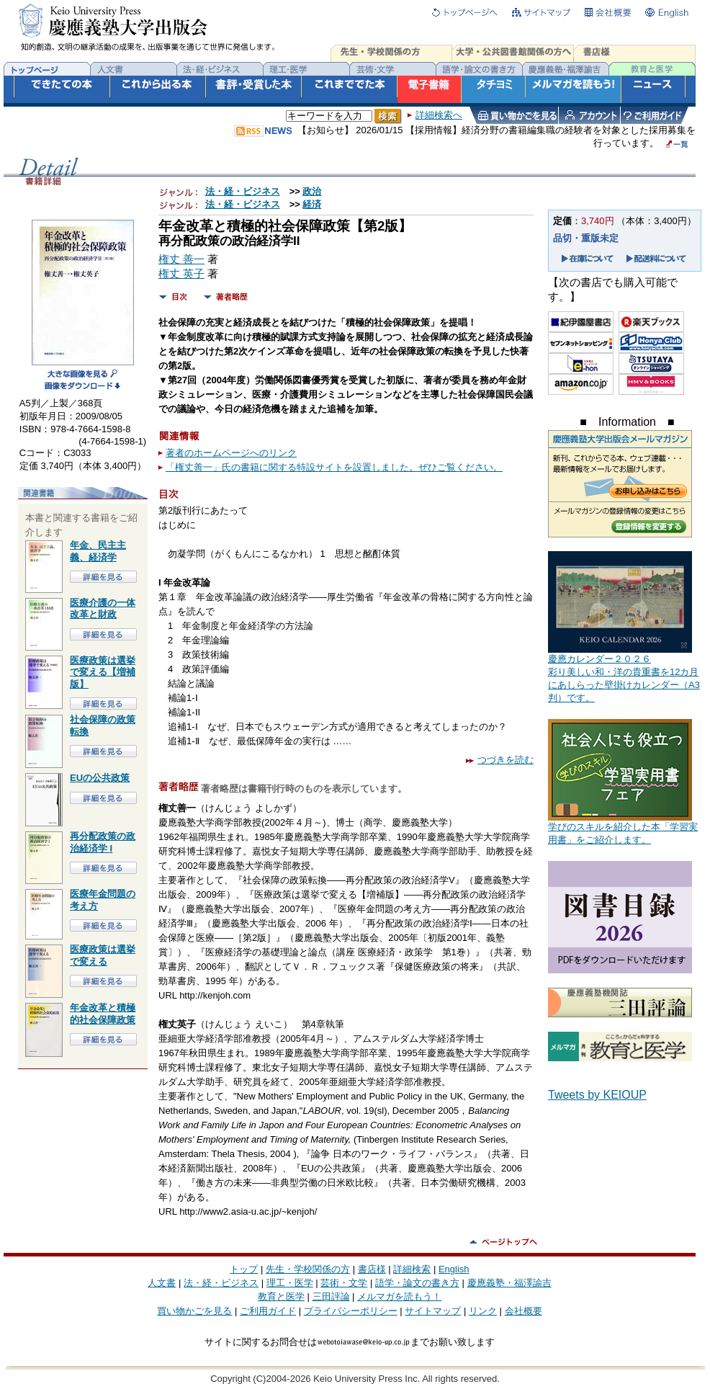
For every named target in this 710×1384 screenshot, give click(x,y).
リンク (483, 1310)
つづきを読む (500, 759)
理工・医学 (289, 1282)
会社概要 (523, 1310)
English (454, 1269)
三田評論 (331, 1296)
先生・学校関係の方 (308, 1269)
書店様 (372, 1269)
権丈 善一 (181, 259)
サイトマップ (433, 1310)
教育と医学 (281, 1296)
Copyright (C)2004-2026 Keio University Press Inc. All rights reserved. (355, 1378)
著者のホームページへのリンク (231, 452)
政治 (311, 191)
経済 (311, 204)
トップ (244, 1269)
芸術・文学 (343, 1282)
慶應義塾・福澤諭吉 (509, 1282)
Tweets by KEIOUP (597, 1095)
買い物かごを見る (194, 1310)
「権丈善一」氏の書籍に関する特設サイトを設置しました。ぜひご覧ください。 (334, 467)
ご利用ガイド (268, 1310)
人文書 (162, 1282)
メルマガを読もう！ (399, 1296)
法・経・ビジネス (242, 191)
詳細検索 (412, 1269)
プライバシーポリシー (350, 1310)
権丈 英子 (181, 274)
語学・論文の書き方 (417, 1282)
